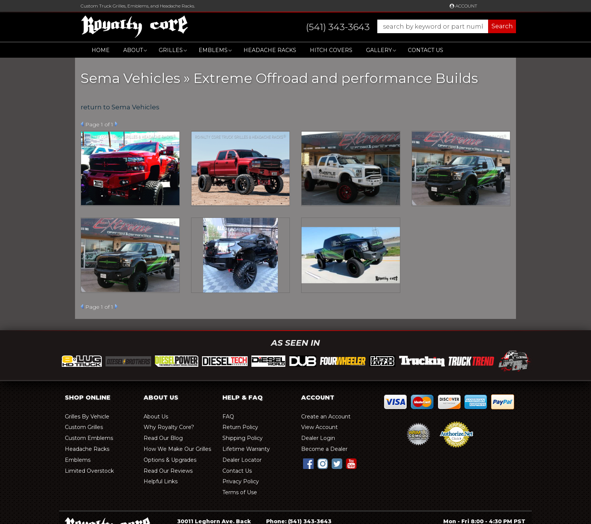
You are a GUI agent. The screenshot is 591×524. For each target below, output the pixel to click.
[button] (403, 26)
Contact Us (425, 50)
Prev (82, 124)
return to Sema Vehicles (120, 107)
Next (116, 124)
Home (101, 50)
